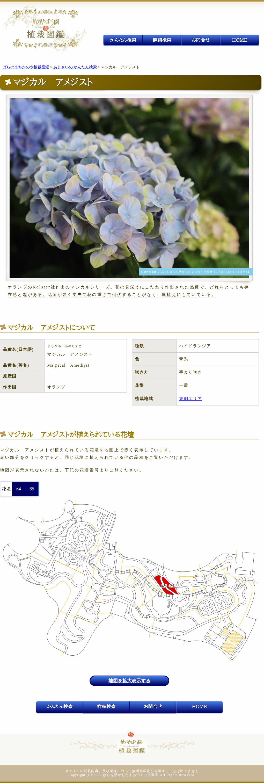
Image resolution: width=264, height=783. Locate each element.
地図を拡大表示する (129, 680)
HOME (239, 40)
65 (32, 488)
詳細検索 (162, 40)
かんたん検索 (123, 40)
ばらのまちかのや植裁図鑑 (26, 67)
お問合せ (201, 40)
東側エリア (190, 398)
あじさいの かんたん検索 (75, 67)
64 (18, 488)
